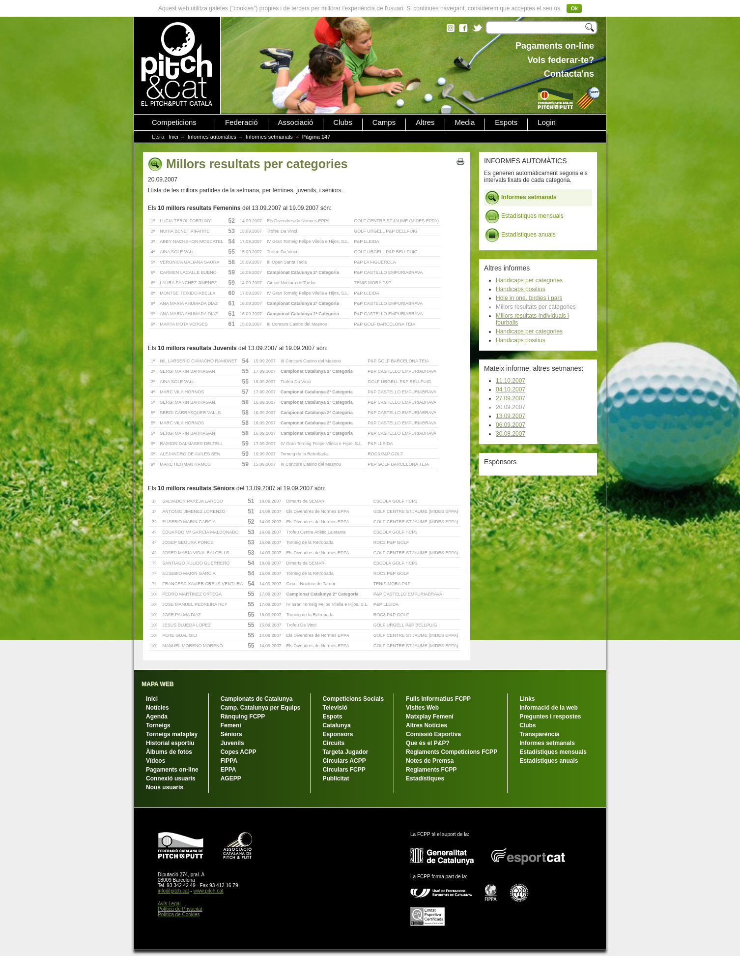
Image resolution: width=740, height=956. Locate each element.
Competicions (174, 122)
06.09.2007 (510, 424)
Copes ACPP (238, 751)
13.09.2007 (510, 416)
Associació (295, 122)
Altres (425, 122)
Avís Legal (169, 903)
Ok (574, 8)
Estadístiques (425, 778)
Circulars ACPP (344, 760)
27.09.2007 (510, 398)
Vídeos (155, 760)
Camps (384, 122)
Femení (231, 725)
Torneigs (158, 725)
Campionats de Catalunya (257, 698)
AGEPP (231, 778)
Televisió (334, 707)
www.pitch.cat (208, 891)
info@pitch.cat (173, 891)
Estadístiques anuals (520, 235)
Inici (173, 137)
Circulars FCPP (343, 769)
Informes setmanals (269, 137)
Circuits (333, 743)
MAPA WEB (157, 684)
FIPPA (229, 760)
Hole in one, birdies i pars (529, 298)
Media (465, 122)
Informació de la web (548, 707)
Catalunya (336, 725)
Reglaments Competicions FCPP (451, 751)
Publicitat (335, 778)
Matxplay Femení (430, 716)
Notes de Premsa (430, 760)
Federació (241, 122)
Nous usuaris (164, 787)
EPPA (228, 769)
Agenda (157, 716)
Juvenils (232, 743)
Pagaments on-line (172, 769)
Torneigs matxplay (172, 734)
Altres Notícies (426, 725)
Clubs (342, 122)
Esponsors (337, 734)
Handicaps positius (520, 289)
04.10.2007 (510, 389)
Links (527, 698)
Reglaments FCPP (431, 769)
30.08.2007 (510, 433)
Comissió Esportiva (433, 734)
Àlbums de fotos (169, 751)
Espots (506, 122)
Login (547, 122)
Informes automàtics (212, 137)
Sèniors (231, 734)
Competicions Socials (353, 698)
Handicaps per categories (529, 280)
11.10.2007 (510, 380)
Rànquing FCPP (243, 716)
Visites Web (422, 707)
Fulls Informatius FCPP (438, 698)
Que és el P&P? (428, 743)
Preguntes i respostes (550, 716)
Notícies (157, 707)
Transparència (539, 734)
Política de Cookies (179, 914)
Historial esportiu (170, 743)
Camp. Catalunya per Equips (261, 707)
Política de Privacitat (180, 909)
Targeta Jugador (345, 751)
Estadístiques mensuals (524, 216)
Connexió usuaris (171, 778)
